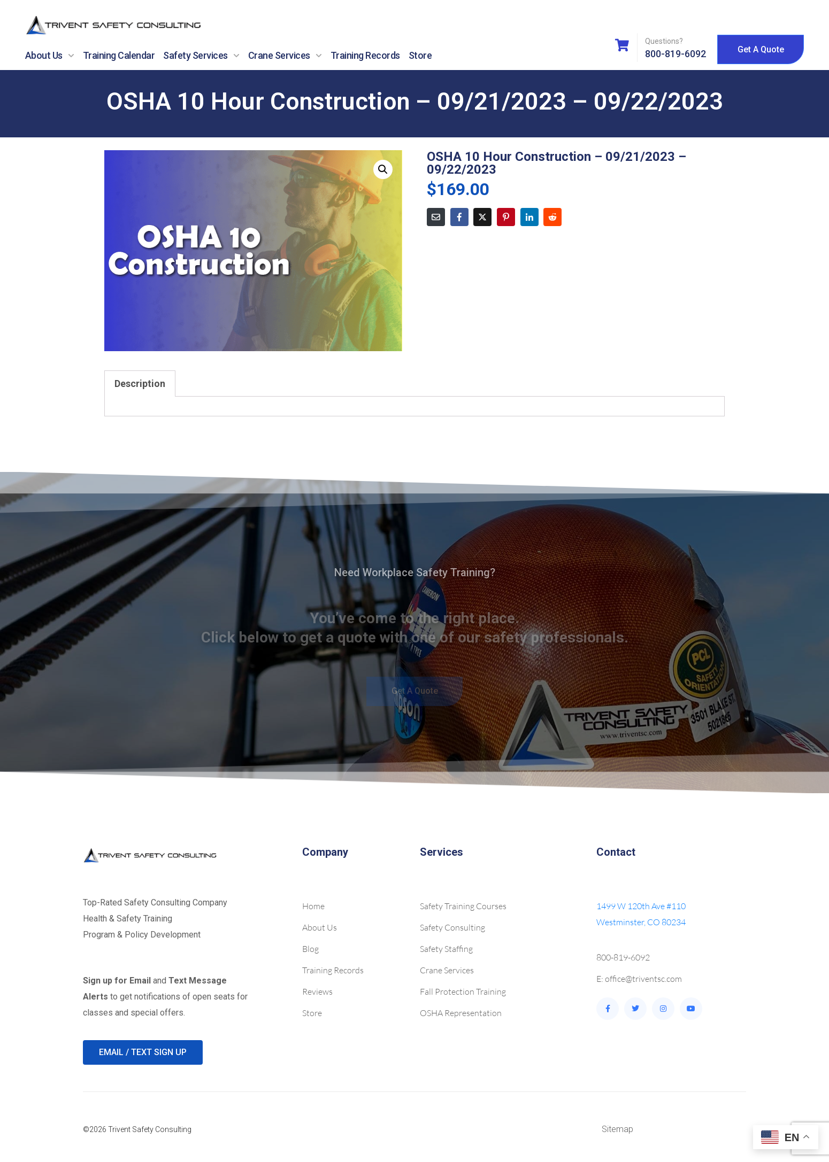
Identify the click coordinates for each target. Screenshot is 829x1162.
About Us (49, 55)
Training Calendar (119, 55)
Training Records (365, 55)
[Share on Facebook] (459, 217)
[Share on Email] (436, 217)
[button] (383, 169)
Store (420, 55)
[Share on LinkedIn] (529, 217)
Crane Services (285, 55)
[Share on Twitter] (482, 217)
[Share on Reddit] (552, 217)
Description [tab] (139, 383)
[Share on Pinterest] (506, 217)
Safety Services (201, 55)
